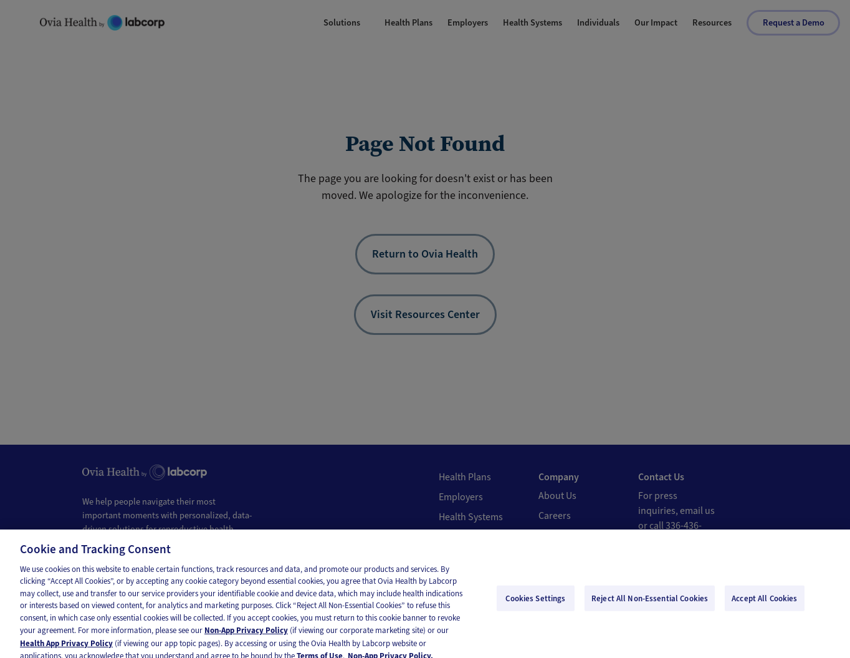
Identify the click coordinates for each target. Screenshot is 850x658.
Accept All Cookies (764, 604)
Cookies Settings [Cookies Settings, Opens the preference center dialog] (535, 604)
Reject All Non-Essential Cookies (649, 604)
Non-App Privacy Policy (246, 636)
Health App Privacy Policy (66, 649)
